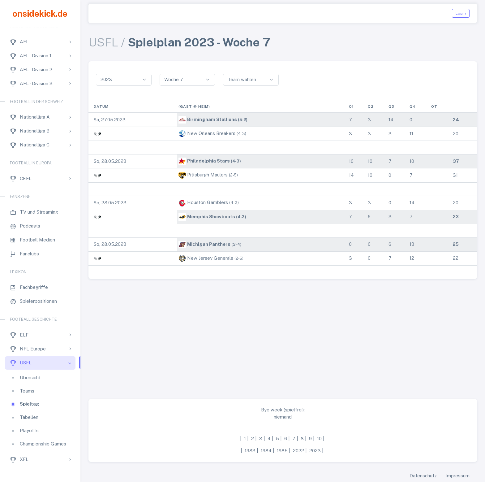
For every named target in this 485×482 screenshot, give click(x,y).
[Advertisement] (282, 336)
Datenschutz (423, 475)
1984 (266, 450)
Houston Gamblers (207, 202)
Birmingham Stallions (212, 119)
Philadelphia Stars (208, 160)
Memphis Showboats (211, 216)
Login (461, 13)
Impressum (457, 475)
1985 (282, 450)
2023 (315, 450)
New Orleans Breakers (211, 133)
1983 (250, 450)
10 (319, 438)
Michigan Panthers (208, 244)
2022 (298, 450)
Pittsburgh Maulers (207, 174)
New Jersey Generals (210, 258)
